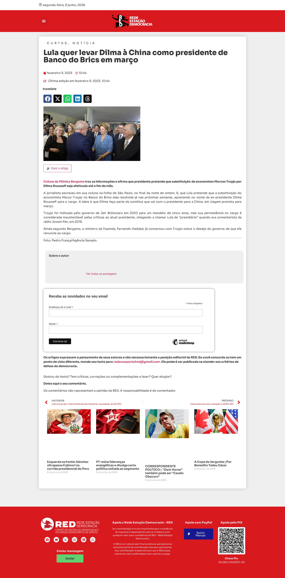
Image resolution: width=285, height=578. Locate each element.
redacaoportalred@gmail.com (136, 362)
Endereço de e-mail (61, 307)
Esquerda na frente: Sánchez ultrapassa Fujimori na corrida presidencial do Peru (68, 465)
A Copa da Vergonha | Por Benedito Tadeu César (213, 463)
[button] (44, 21)
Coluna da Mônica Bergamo (64, 181)
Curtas (57, 43)
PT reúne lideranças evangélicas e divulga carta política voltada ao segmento (117, 465)
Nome (53, 323)
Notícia (84, 43)
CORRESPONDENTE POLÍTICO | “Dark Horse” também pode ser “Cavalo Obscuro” (164, 471)
